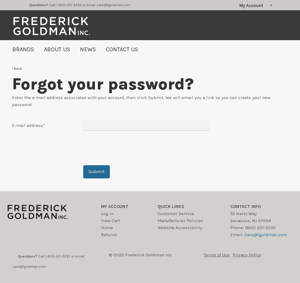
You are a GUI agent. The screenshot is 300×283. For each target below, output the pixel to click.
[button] (17, 68)
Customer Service (176, 213)
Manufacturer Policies (180, 220)
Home (107, 227)
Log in (107, 213)
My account (114, 206)
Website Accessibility (180, 227)
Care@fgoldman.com (265, 234)
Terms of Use (217, 255)
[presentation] (127, 148)
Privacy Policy (247, 255)
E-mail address (28, 125)
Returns (109, 234)
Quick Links (171, 206)
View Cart (110, 220)
